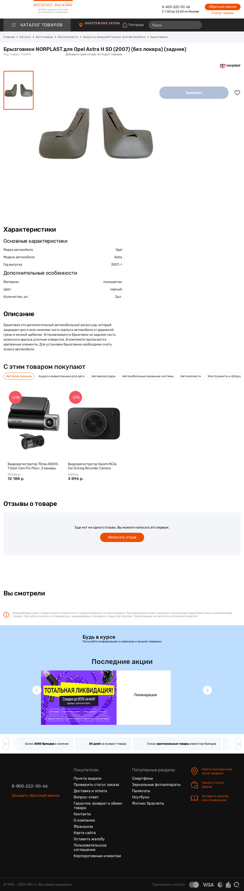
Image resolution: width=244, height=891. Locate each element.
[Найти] (196, 25)
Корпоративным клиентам (97, 856)
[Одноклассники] (25, 817)
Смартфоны (142, 778)
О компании (84, 820)
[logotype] (15, 9)
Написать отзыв (122, 537)
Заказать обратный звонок (36, 795)
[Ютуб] (34, 817)
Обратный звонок (222, 7)
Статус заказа (223, 13)
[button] (36, 690)
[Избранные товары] (219, 25)
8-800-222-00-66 (176, 7)
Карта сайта (85, 833)
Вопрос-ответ (86, 797)
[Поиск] (175, 25)
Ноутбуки (140, 797)
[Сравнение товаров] (210, 25)
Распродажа (138, 25)
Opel (119, 250)
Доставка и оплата (90, 791)
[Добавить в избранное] (237, 93)
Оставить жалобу (89, 839)
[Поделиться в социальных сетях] (236, 54)
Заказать (194, 92)
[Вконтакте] (15, 817)
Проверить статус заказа (96, 784)
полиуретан (112, 282)
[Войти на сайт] (227, 25)
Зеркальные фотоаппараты (156, 784)
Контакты (82, 814)
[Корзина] (236, 25)
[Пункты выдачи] (85, 27)
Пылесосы (141, 791)
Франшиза (83, 826)
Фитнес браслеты (148, 803)
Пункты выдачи (87, 778)
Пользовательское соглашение (90, 847)
